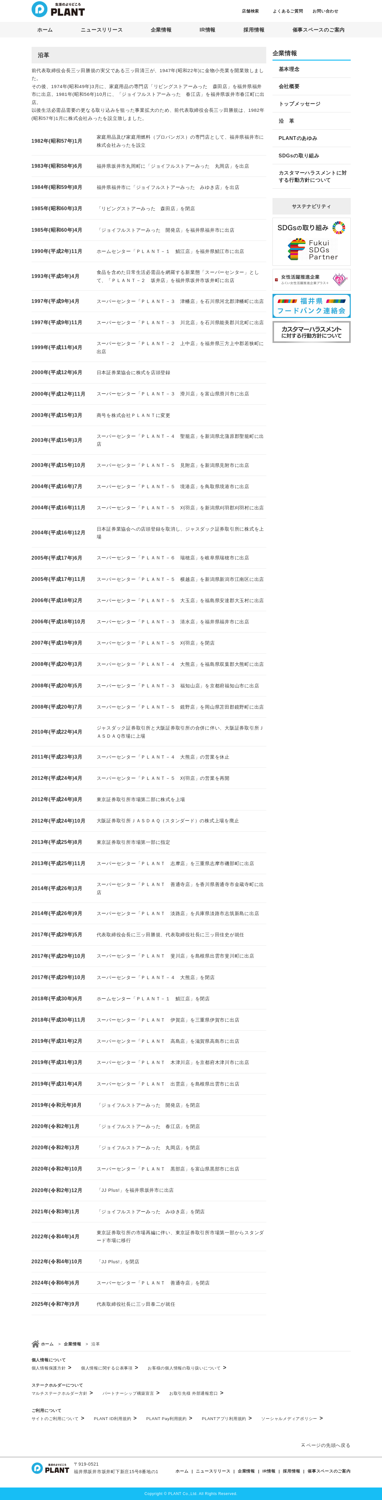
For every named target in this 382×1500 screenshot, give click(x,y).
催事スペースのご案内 (319, 29)
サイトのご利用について (58, 1418)
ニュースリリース (102, 29)
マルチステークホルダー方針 (62, 1393)
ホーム (45, 29)
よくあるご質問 (288, 11)
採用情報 (253, 29)
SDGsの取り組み (299, 155)
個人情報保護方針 (52, 1368)
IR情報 (208, 29)
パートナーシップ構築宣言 (131, 1393)
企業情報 (161, 29)
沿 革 (286, 121)
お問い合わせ (326, 11)
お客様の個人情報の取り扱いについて (187, 1368)
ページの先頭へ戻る (328, 1445)
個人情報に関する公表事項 (109, 1368)
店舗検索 (250, 11)
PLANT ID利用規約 (115, 1418)
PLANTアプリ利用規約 (227, 1418)
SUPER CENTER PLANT (58, 9)
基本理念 (289, 69)
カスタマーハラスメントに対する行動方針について (313, 176)
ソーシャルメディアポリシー (292, 1418)
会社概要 (289, 86)
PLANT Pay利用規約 (169, 1418)
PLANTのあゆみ (298, 138)
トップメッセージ (300, 103)
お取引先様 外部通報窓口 (196, 1393)
